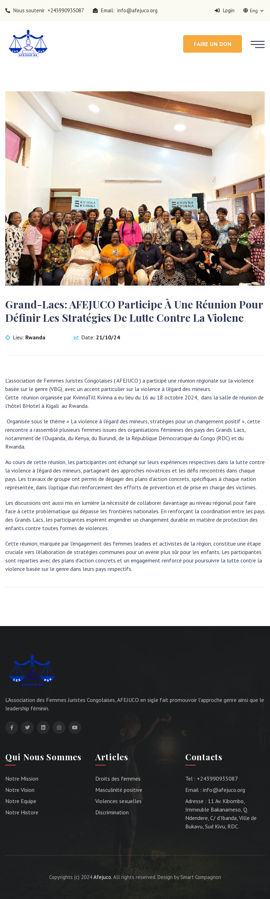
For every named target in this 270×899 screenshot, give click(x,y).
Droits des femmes (118, 778)
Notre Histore (21, 812)
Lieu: (25, 337)
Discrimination (112, 812)
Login (224, 10)
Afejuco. (103, 877)
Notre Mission (21, 778)
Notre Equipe (20, 800)
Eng (254, 10)
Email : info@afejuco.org (215, 789)
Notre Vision (19, 789)
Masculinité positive (118, 789)
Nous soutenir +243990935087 (44, 10)
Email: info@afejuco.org (125, 10)
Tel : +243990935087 (211, 778)
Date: (97, 337)
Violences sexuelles (118, 800)
